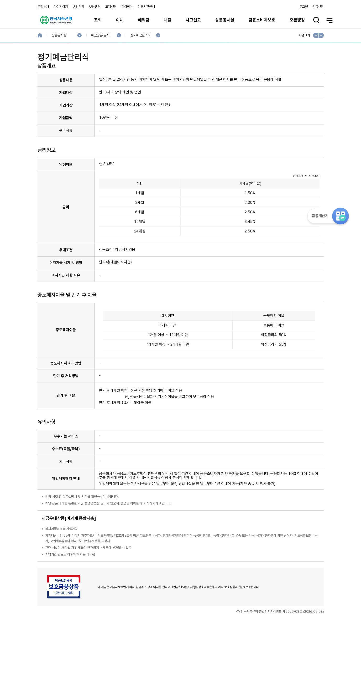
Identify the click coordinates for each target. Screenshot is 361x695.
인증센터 (318, 6)
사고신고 (193, 19)
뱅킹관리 (78, 6)
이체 (120, 19)
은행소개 (43, 6)
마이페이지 (61, 6)
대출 (167, 19)
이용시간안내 (146, 6)
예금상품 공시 (100, 35)
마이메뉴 (127, 6)
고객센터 (111, 6)
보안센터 (94, 6)
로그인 (303, 6)
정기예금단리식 (140, 35)
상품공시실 (224, 19)
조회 (98, 19)
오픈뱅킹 (297, 19)
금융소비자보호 (262, 19)
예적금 (143, 19)
